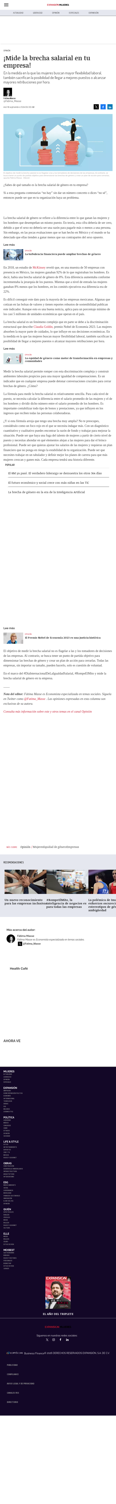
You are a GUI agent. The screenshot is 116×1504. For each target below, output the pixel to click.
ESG (4, 1106)
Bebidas (6, 1255)
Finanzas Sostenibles (11, 1195)
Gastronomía (8, 1252)
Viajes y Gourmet (10, 1157)
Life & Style (11, 1141)
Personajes (7, 1260)
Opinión (55, 13)
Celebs (5, 1241)
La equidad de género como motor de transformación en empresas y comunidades (69, 359)
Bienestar (7, 1263)
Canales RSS (13, 1393)
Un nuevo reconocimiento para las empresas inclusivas (26, 901)
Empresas (7, 1090)
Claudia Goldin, (43, 326)
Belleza (6, 1222)
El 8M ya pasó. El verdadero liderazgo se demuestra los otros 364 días (55, 473)
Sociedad (6, 1136)
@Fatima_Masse (34, 699)
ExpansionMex (63, 1340)
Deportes (7, 1149)
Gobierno (7, 1120)
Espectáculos (8, 1212)
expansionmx (47, 1340)
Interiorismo (8, 1176)
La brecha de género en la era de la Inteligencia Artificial (46, 492)
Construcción (8, 1166)
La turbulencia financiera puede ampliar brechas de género (63, 254)
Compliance (13, 1374)
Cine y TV (6, 1152)
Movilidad (7, 1193)
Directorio (12, 1402)
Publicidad (12, 1365)
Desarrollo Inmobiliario (13, 1168)
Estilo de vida (8, 1244)
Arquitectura (8, 1174)
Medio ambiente (9, 1185)
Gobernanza (8, 1190)
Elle (6, 1233)
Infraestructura (10, 1171)
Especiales (74, 13)
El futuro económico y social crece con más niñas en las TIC (48, 483)
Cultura (6, 1228)
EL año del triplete (58, 1314)
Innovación (7, 1198)
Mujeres (8, 1071)
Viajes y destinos (9, 1258)
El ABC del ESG (8, 1201)
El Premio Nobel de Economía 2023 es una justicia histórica (63, 637)
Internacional (8, 1098)
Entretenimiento (10, 1147)
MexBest (9, 1250)
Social (5, 1188)
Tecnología (7, 1101)
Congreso (7, 1125)
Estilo (5, 1144)
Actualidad (18, 13)
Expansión (93, 13)
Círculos (6, 1217)
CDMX (5, 1128)
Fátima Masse (9, 98)
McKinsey (39, 267)
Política (8, 1117)
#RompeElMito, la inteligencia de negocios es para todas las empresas (66, 903)
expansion (70, 1340)
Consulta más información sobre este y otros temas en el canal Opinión (47, 711)
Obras (5, 1103)
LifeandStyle (8, 1111)
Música (6, 1155)
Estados (6, 1130)
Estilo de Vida (8, 1266)
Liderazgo (38, 13)
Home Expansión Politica (13, 1093)
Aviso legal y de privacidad (20, 1383)
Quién (7, 1209)
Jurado (6, 1268)
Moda (5, 1220)
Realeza (6, 1214)
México (6, 1122)
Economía (7, 1095)
